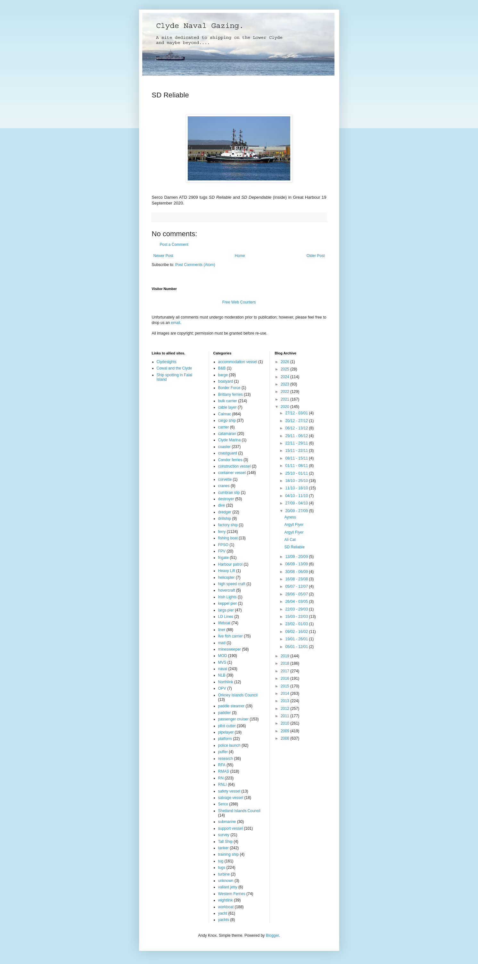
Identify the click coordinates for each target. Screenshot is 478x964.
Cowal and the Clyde (174, 368)
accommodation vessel (237, 362)
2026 (285, 362)
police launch (229, 745)
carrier (223, 427)
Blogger (272, 935)
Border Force (229, 388)
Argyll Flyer (293, 524)
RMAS (223, 771)
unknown (226, 880)
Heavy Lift (226, 571)
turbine (224, 874)
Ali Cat (289, 539)
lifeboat (224, 623)
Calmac (224, 414)
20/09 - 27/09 (297, 511)
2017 (285, 671)
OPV (222, 688)
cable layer (227, 407)
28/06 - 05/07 (297, 594)
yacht (222, 913)
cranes (224, 486)
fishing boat (228, 538)
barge (223, 375)
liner (222, 629)
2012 (285, 708)
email (175, 322)
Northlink (225, 682)
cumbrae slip (229, 492)
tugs (222, 867)
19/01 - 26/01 (297, 639)
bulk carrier (227, 401)
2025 (285, 369)
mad (222, 643)
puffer (223, 752)
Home (240, 255)
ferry (222, 531)
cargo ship (227, 420)
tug (221, 861)
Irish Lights (227, 597)
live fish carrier (230, 636)
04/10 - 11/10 (297, 496)
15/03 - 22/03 (297, 616)
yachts (223, 920)
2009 (285, 731)
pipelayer (226, 732)
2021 (285, 399)
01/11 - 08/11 (297, 465)
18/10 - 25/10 (297, 480)
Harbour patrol (230, 564)
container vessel (232, 472)
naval (222, 669)
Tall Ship (225, 841)
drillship (224, 518)
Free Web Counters (239, 302)
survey (223, 835)
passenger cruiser (233, 719)
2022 (285, 391)
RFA (222, 765)
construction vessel (234, 466)
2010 (285, 723)
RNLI (222, 784)
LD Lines (225, 616)
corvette (225, 479)
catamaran (227, 433)
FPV (222, 551)
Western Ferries (231, 894)
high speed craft (231, 584)
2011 (285, 716)
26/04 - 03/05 (297, 601)
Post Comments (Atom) (195, 264)
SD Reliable (294, 547)
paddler (224, 713)
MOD (222, 655)
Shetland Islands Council (239, 811)
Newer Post (163, 255)
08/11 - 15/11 (297, 458)
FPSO (223, 545)
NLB (222, 675)
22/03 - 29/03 (297, 609)
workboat (226, 907)
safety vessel (229, 791)
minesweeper (229, 649)
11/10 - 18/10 (297, 488)
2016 (285, 678)
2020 (285, 406)
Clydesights (167, 362)
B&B (222, 368)
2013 (285, 701)
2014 (285, 693)
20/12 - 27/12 (297, 421)
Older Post (316, 255)
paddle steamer (231, 706)
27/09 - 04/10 (297, 503)
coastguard (227, 453)
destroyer (226, 499)
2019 (285, 656)
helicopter (226, 577)
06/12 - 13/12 (297, 428)
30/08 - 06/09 (297, 571)
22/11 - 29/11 (297, 443)
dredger (224, 512)
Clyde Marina (229, 440)
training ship (228, 854)
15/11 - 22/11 (297, 450)
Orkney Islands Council (238, 695)
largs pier (226, 610)
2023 (285, 384)
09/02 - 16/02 (297, 631)
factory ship (228, 525)
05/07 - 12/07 (297, 586)
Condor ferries (230, 460)
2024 (285, 377)
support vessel (230, 828)
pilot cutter (227, 726)
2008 (285, 738)
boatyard (225, 381)
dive (221, 505)
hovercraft (226, 590)
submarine (227, 821)
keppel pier (227, 603)
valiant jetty (227, 887)
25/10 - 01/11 (297, 473)
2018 (285, 663)
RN (221, 778)
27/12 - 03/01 (297, 413)
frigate (223, 557)
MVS (222, 662)
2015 (285, 686)
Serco (223, 804)
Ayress (290, 517)
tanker (223, 848)
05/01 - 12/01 (297, 646)
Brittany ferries (230, 394)
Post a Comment (174, 244)
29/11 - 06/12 (297, 436)
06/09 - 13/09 (297, 564)
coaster (224, 447)
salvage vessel (230, 797)
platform (225, 738)
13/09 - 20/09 (297, 556)
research (225, 758)
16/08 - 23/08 (297, 579)
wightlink (225, 900)
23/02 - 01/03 (297, 624)
